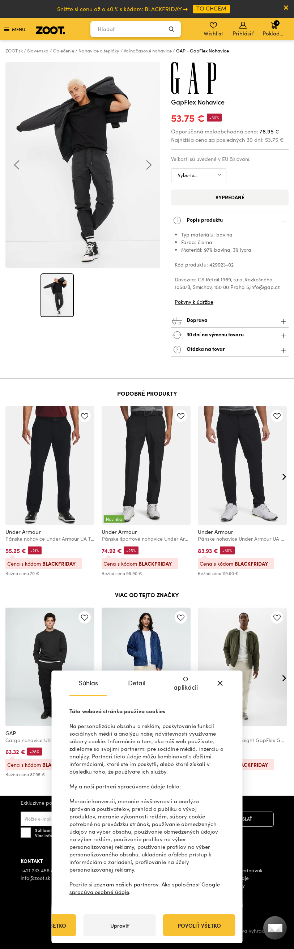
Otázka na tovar (230, 349)
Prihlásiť (243, 29)
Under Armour (23, 531)
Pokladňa (274, 28)
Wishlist (213, 29)
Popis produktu (230, 220)
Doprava (230, 320)
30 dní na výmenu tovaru (230, 335)
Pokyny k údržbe (194, 301)
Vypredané (230, 197)
